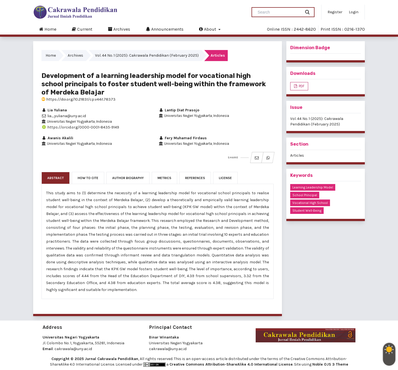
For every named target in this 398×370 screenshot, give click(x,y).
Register (335, 12)
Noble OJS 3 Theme (330, 364)
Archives (119, 29)
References (195, 178)
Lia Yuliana (54, 110)
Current (82, 29)
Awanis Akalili (57, 138)
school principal (304, 195)
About (208, 29)
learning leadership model (312, 187)
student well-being (306, 210)
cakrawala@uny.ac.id (73, 349)
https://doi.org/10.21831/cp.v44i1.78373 (78, 99)
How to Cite (88, 178)
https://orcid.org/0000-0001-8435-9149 (80, 127)
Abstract (55, 178)
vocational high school (310, 203)
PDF (301, 86)
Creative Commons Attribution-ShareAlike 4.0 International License (231, 364)
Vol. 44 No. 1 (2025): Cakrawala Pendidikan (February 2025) (147, 55)
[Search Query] (278, 12)
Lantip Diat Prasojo (179, 110)
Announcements (165, 29)
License (225, 178)
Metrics (164, 178)
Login (353, 12)
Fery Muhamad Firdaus (183, 138)
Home (47, 29)
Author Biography (128, 178)
